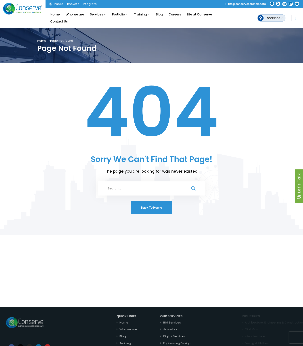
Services (96, 14)
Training (140, 14)
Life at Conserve (199, 14)
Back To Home (151, 207)
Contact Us (59, 21)
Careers (175, 14)
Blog (159, 14)
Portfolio (118, 14)
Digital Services (188, 336)
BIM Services (186, 322)
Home (55, 14)
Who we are (75, 14)
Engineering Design (191, 343)
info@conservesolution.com (246, 4)
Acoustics (184, 329)
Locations (272, 18)
